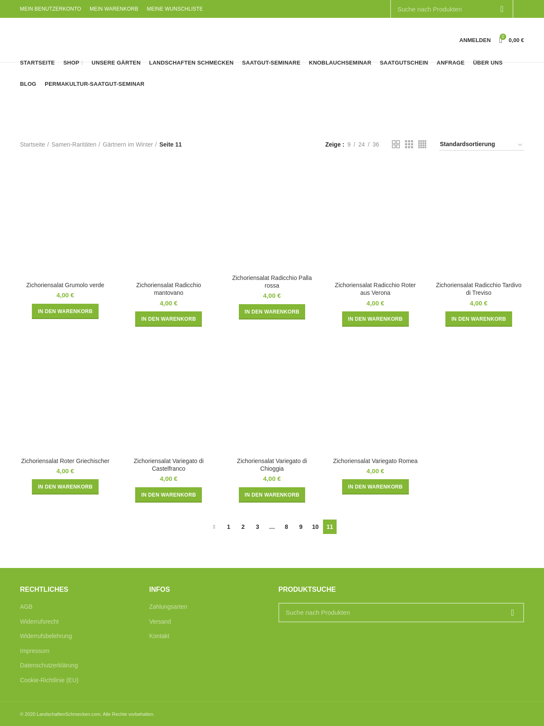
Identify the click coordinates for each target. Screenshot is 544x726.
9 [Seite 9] (301, 526)
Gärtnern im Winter (128, 144)
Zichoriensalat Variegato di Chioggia (272, 465)
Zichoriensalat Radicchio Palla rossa (272, 281)
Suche (512, 612)
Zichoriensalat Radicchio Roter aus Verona (375, 289)
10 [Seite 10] (315, 526)
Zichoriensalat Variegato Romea (375, 461)
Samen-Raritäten (73, 144)
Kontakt (159, 636)
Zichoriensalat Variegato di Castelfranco (168, 465)
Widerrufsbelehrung (46, 636)
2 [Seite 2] (243, 526)
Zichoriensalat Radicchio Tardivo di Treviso (478, 289)
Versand (160, 621)
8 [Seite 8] (286, 526)
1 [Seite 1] (228, 526)
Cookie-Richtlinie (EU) (49, 680)
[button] (65, 311)
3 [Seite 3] (257, 526)
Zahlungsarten (168, 606)
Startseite (32, 144)
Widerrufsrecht (39, 621)
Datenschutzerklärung (49, 665)
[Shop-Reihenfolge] (481, 145)
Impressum (34, 650)
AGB (26, 606)
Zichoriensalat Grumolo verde (65, 285)
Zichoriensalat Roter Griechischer (65, 461)
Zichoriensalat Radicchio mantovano (168, 289)
